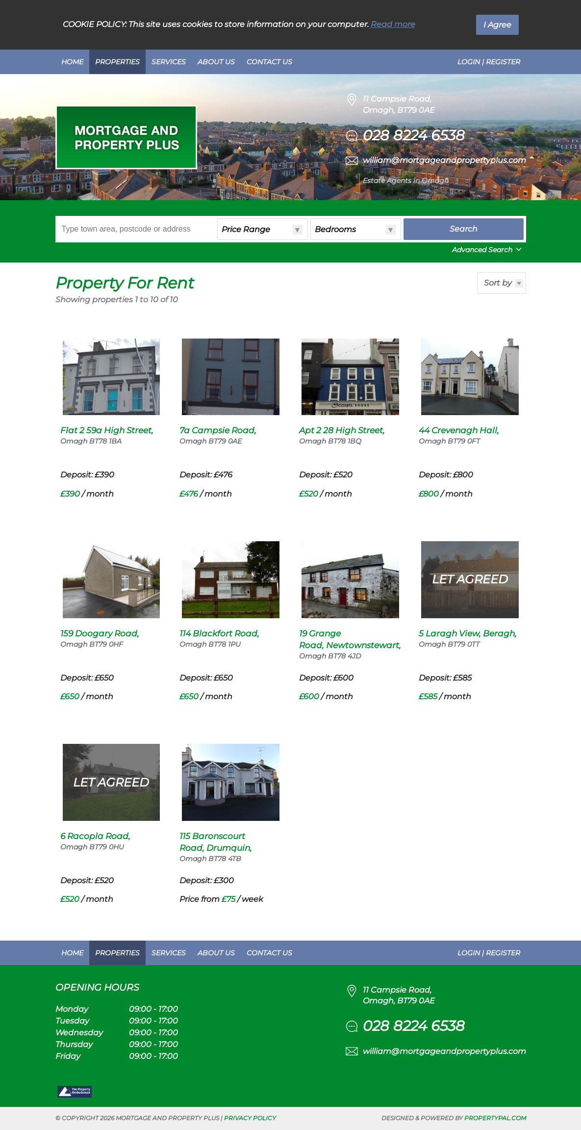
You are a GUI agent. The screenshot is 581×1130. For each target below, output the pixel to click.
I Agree (497, 24)
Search (464, 229)
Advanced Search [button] (488, 250)
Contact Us (269, 61)
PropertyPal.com (495, 1118)
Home (72, 61)
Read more (393, 24)
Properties (117, 61)
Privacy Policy (250, 1118)
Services (169, 61)
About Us (216, 61)
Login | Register (488, 61)
